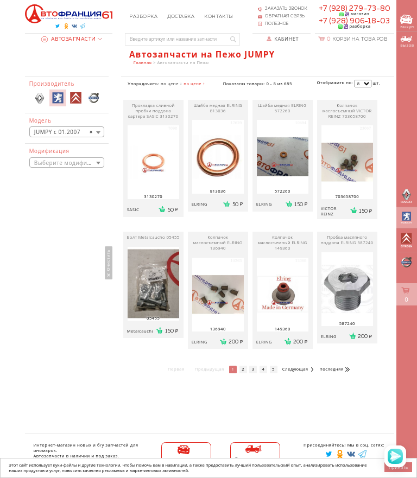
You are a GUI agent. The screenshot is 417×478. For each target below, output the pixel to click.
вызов (407, 42)
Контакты (218, 16)
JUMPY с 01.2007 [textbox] (63, 132)
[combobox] (66, 131)
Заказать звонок (286, 9)
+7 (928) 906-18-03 (354, 21)
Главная (143, 62)
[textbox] (67, 163)
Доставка (180, 16)
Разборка (143, 16)
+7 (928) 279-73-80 (354, 8)
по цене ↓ (171, 83)
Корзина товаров (357, 39)
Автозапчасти (68, 39)
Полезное (276, 24)
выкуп (407, 22)
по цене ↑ (194, 83)
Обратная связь (285, 16)
